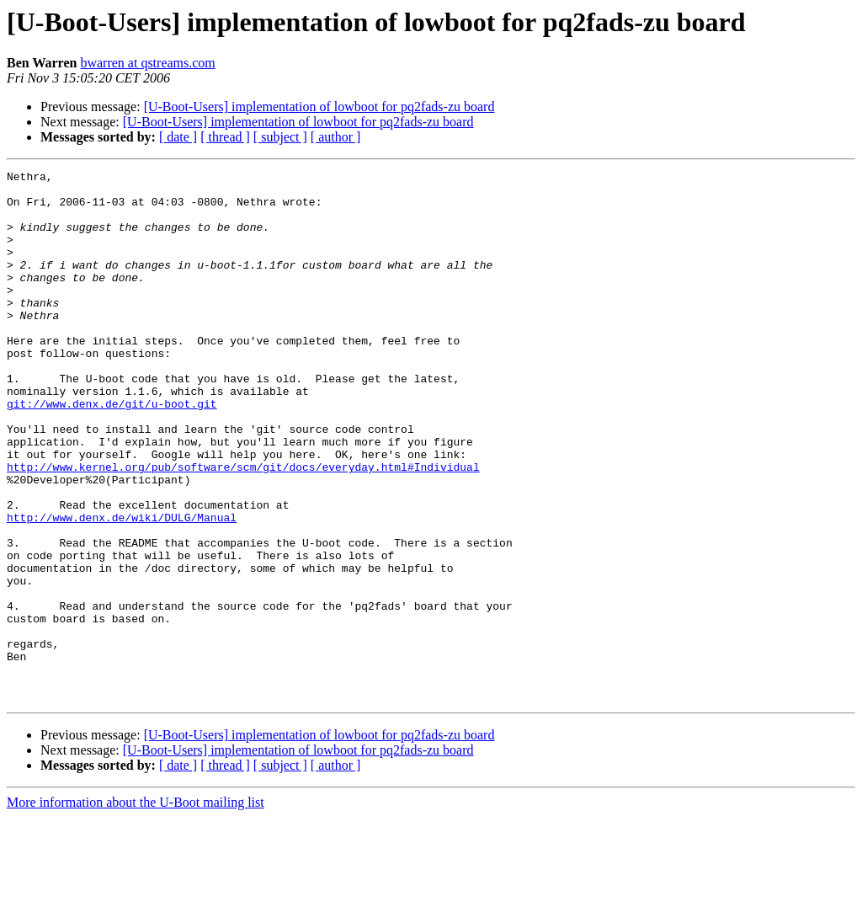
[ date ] (178, 137)
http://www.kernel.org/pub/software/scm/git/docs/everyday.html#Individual (243, 527)
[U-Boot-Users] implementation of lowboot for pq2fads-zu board (319, 106)
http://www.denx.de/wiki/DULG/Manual (122, 587)
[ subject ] (280, 137)
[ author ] (336, 137)
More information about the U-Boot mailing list (135, 908)
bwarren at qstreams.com (147, 63)
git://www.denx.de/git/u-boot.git (112, 451)
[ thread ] (225, 137)
